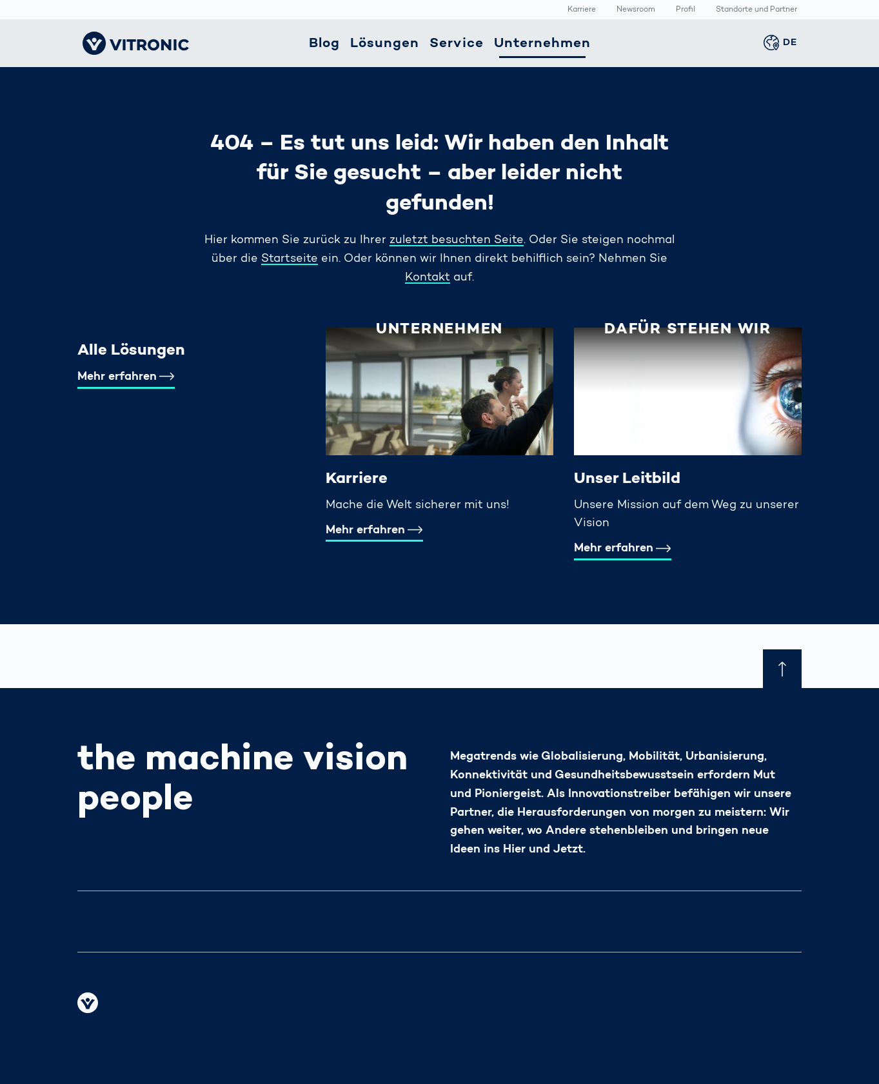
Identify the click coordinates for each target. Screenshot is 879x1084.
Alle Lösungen (131, 351)
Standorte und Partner (756, 10)
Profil (685, 10)
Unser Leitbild (627, 479)
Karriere (582, 10)
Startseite (289, 259)
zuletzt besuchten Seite (457, 240)
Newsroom (636, 10)
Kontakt (427, 278)
